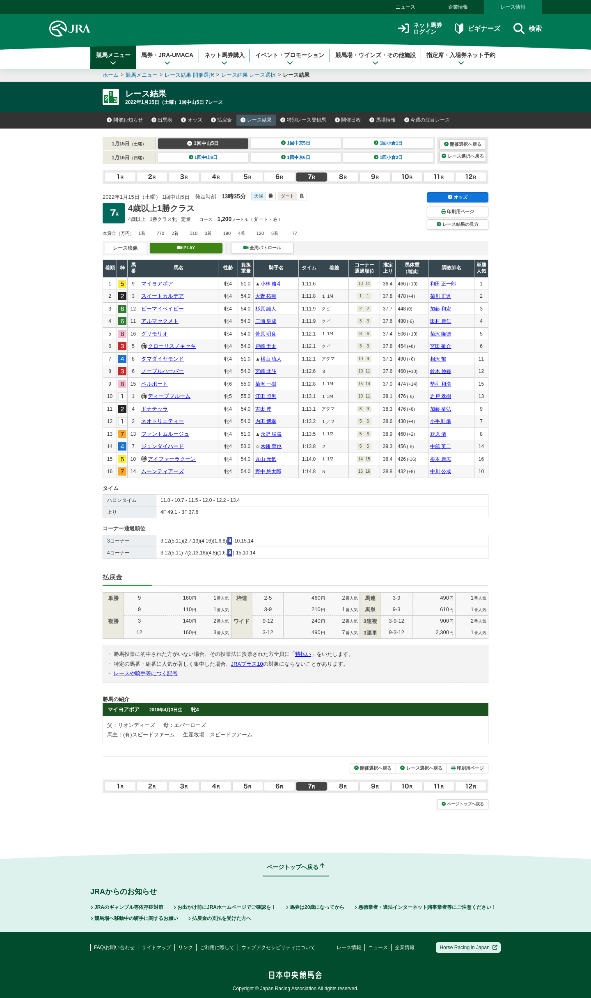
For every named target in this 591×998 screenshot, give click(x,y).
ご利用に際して (217, 947)
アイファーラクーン (172, 459)
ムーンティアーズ (162, 471)
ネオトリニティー (162, 421)
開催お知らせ (125, 120)
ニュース (405, 7)
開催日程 (348, 120)
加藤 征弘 (440, 409)
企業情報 (458, 7)
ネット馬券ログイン (420, 28)
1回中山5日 (203, 143)
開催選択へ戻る (462, 144)
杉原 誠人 (265, 309)
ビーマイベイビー (162, 309)
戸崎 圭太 (265, 346)
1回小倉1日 (388, 142)
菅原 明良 (265, 334)
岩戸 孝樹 (440, 396)
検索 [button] (527, 28)
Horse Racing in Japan (468, 947)
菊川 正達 (440, 296)
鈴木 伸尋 (440, 371)
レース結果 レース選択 (248, 75)
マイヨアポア (157, 284)
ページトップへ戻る (463, 804)
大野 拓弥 (265, 296)
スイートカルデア (162, 296)
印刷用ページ (457, 211)
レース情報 (513, 7)
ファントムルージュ (165, 434)
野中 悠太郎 (268, 471)
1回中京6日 (295, 157)
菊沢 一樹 (265, 384)
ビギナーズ (477, 28)
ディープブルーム (169, 396)
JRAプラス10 (247, 664)
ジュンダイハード (162, 446)
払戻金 (221, 120)
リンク (185, 947)
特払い (303, 654)
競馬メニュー (113, 59)
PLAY (186, 247)
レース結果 (256, 120)
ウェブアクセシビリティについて (278, 947)
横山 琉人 (271, 359)
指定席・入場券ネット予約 (460, 59)
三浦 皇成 (265, 321)
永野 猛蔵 (271, 434)
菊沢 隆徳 (440, 334)
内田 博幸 (265, 421)
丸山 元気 (265, 459)
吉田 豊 (263, 409)
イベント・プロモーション (289, 59)
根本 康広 (440, 459)
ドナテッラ (154, 409)
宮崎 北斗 (265, 371)
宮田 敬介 (440, 346)
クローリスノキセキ (172, 346)
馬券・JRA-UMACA (167, 59)
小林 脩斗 (271, 284)
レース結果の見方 (458, 224)
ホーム (111, 75)
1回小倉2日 (388, 157)
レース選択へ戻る (462, 156)
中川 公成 (440, 471)
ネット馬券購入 (224, 59)
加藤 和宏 (440, 309)
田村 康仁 (440, 321)
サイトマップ (156, 947)
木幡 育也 (271, 446)
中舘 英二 (440, 446)
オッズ (191, 120)
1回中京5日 (295, 142)
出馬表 (162, 120)
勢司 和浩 (440, 384)
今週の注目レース (427, 120)
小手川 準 (440, 421)
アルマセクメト (160, 321)
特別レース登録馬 (303, 120)
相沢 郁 (438, 359)
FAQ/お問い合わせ (114, 947)
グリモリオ (154, 334)
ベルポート (154, 384)
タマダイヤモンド (162, 359)
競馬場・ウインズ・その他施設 (375, 59)
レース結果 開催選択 (189, 75)
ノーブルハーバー (162, 371)
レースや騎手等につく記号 (146, 673)
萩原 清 (438, 434)
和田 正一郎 (443, 284)
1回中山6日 (203, 157)
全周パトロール (262, 247)
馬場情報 (382, 120)
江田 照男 (265, 396)
